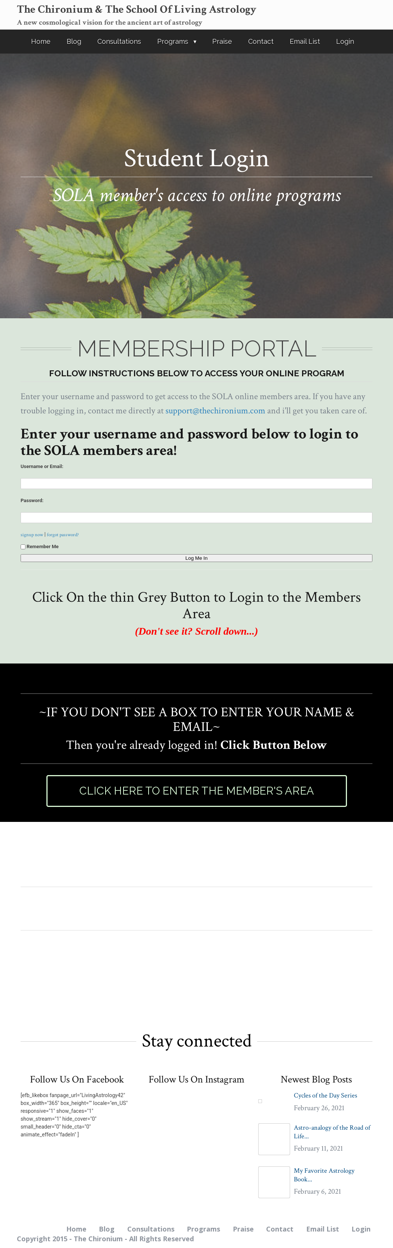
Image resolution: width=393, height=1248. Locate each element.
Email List (305, 41)
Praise (222, 41)
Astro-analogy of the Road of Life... (332, 1132)
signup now (32, 535)
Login (345, 41)
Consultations (119, 41)
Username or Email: (42, 466)
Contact (261, 41)
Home (41, 41)
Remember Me (40, 546)
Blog (74, 41)
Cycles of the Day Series (325, 1095)
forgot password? (63, 535)
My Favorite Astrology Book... (324, 1175)
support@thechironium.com (215, 410)
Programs (172, 41)
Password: (32, 500)
